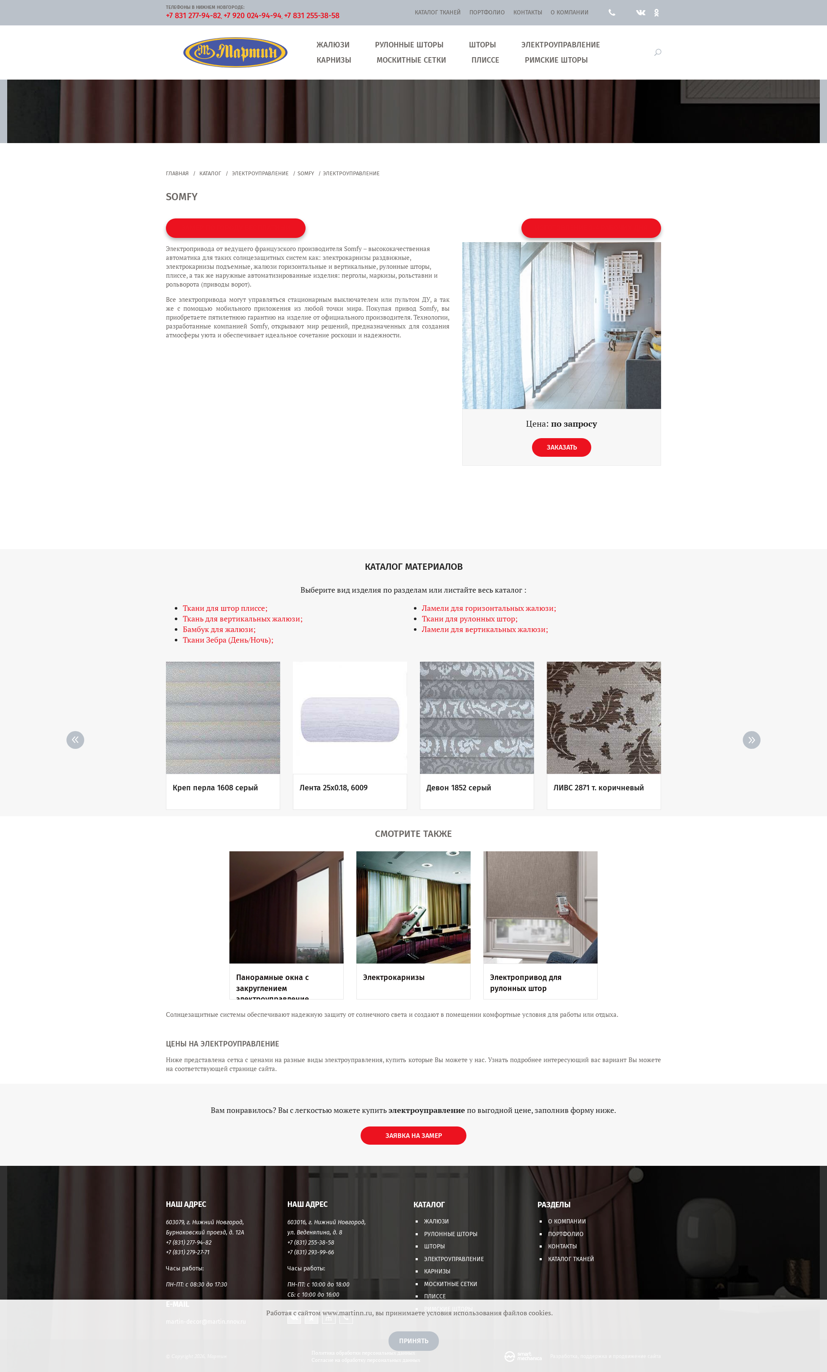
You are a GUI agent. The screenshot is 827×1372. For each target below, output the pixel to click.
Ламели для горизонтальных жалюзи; (489, 608)
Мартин (235, 52)
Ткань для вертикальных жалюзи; (243, 618)
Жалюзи (333, 45)
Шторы (482, 45)
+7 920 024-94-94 (252, 15)
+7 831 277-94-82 (193, 15)
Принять (413, 1341)
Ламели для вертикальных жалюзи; (485, 629)
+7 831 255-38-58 (311, 15)
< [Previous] (75, 740)
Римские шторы (556, 60)
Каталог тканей (438, 12)
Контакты (527, 12)
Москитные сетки (411, 60)
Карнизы (334, 60)
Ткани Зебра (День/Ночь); (228, 640)
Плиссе (485, 60)
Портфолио (487, 12)
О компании (570, 12)
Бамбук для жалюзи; (219, 629)
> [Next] (751, 740)
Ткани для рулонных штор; (470, 618)
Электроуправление (560, 45)
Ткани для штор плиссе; (225, 608)
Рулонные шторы (409, 45)
